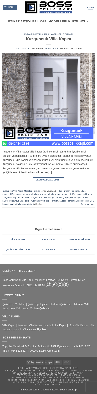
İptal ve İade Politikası (48, 385)
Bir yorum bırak (88, 204)
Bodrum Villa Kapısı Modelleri (67, 378)
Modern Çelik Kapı (40, 308)
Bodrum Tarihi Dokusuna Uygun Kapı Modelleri (36, 380)
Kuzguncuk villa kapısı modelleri (74, 201)
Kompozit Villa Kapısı (29, 325)
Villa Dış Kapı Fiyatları (52, 370)
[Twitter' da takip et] (54, 284)
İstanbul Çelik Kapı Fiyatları (68, 373)
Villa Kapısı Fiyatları (34, 329)
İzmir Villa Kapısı (70, 375)
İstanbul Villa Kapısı (55, 325)
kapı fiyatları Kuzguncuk (70, 191)
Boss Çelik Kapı (23, 48)
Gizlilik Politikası (24, 382)
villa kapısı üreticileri (24, 204)
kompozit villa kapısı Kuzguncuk (56, 194)
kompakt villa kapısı (32, 194)
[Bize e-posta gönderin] (60, 284)
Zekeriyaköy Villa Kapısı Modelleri (37, 375)
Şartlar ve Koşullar (71, 382)
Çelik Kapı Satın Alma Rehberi (60, 368)
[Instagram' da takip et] (48, 284)
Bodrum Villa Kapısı (77, 380)
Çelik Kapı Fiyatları (38, 304)
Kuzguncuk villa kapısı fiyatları (44, 201)
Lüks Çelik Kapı (19, 308)
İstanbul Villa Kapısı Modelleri (30, 373)
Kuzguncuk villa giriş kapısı (60, 197)
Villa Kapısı (8, 325)
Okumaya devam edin (48, 179)
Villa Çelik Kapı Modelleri (20, 370)
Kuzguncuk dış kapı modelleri (15, 197)
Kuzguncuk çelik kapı (82, 194)
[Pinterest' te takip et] (66, 284)
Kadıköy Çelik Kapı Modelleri (29, 378)
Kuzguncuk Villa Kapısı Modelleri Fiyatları (48, 34)
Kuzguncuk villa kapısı (19, 201)
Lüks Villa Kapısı (78, 325)
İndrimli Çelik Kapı (61, 304)
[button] (10, 7)
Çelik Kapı (72, 389)
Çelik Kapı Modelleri (13, 304)
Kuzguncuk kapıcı (39, 197)
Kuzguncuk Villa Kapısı (48, 39)
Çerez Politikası (46, 382)
